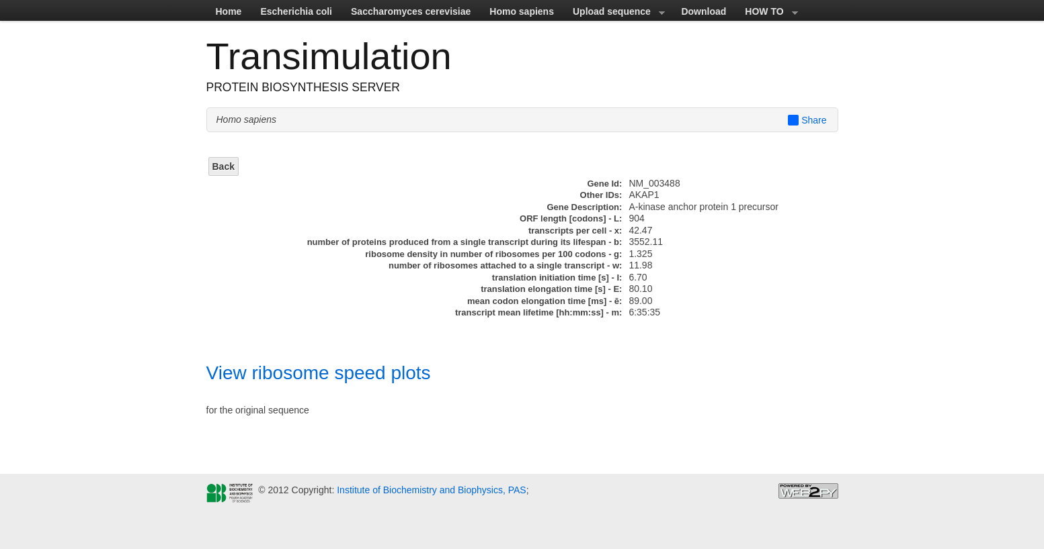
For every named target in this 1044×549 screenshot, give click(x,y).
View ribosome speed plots (318, 372)
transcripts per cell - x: (575, 231)
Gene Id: (604, 184)
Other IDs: (601, 195)
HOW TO (766, 13)
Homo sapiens (521, 11)
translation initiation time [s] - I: (557, 277)
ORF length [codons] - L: (571, 218)
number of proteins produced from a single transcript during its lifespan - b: (465, 242)
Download (703, 11)
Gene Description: (584, 207)
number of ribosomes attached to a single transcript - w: (505, 265)
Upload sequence (614, 13)
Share (807, 120)
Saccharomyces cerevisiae (411, 11)
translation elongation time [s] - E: (551, 289)
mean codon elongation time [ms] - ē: (544, 301)
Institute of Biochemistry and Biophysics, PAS (430, 490)
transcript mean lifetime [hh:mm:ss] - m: (539, 312)
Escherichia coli (296, 11)
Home (229, 11)
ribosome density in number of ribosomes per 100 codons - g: (493, 254)
